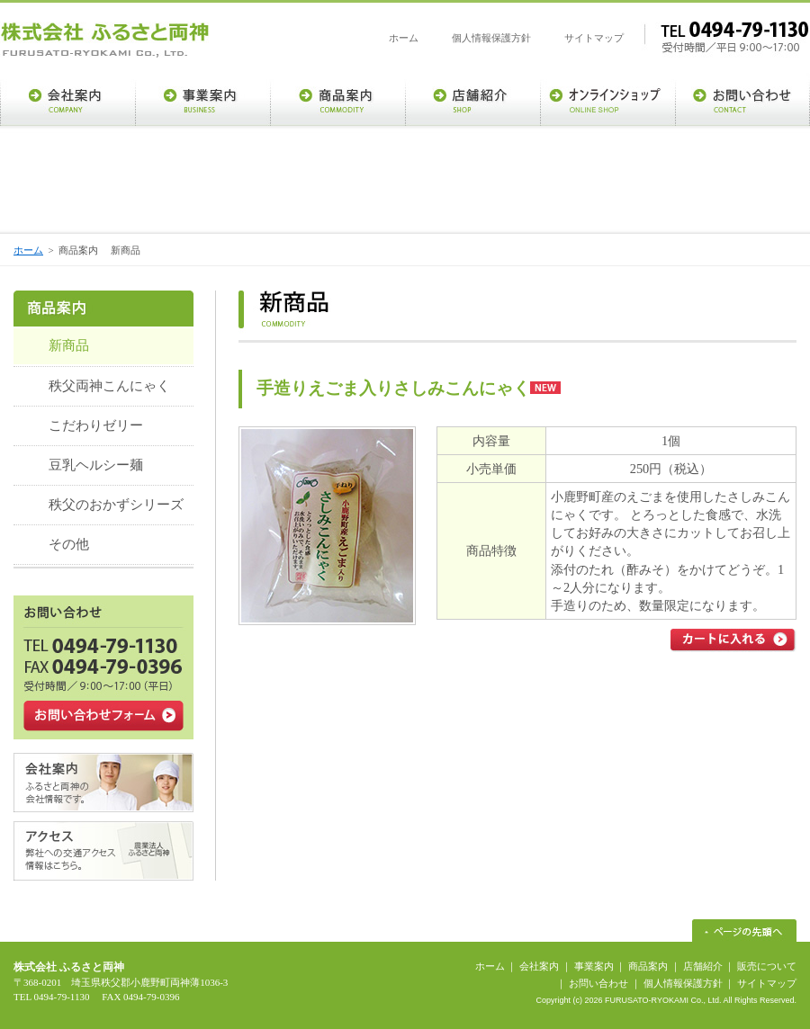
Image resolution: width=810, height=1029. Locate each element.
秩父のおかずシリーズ (116, 504)
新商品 (69, 345)
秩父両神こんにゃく (109, 386)
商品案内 (648, 966)
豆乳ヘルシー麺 (96, 465)
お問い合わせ (598, 983)
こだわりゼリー (96, 425)
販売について (766, 966)
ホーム (403, 37)
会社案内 (539, 966)
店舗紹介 (703, 966)
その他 (69, 544)
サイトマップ (594, 37)
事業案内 (594, 966)
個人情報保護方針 (491, 37)
